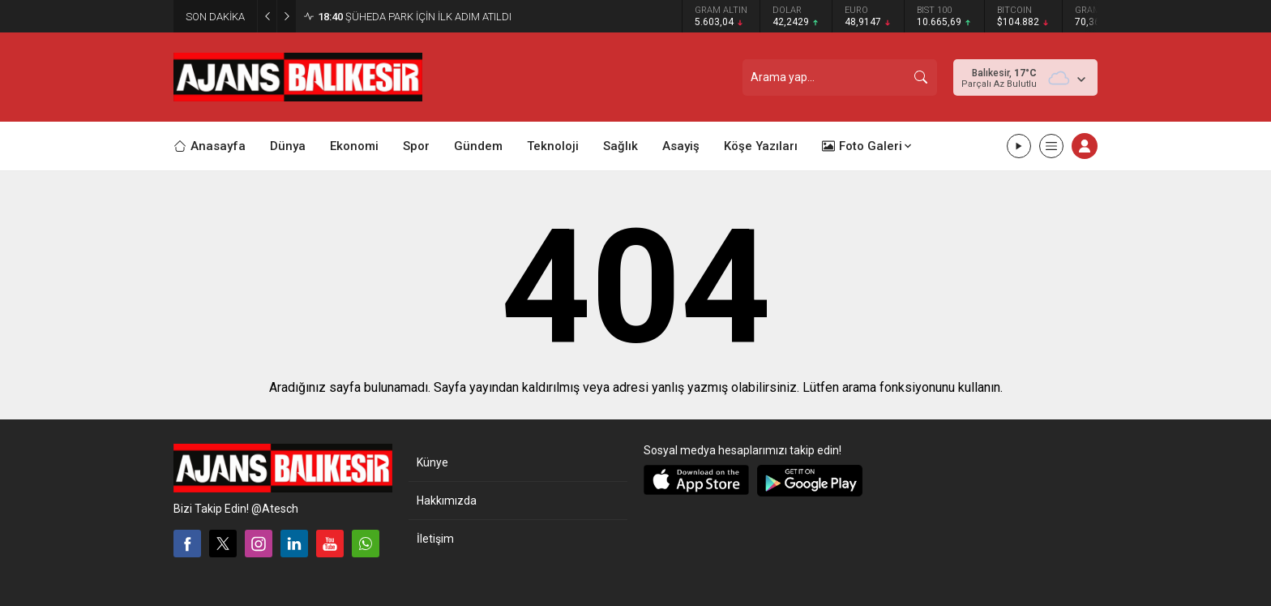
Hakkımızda (447, 500)
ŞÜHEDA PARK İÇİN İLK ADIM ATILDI (414, 17)
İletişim (435, 538)
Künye (432, 462)
